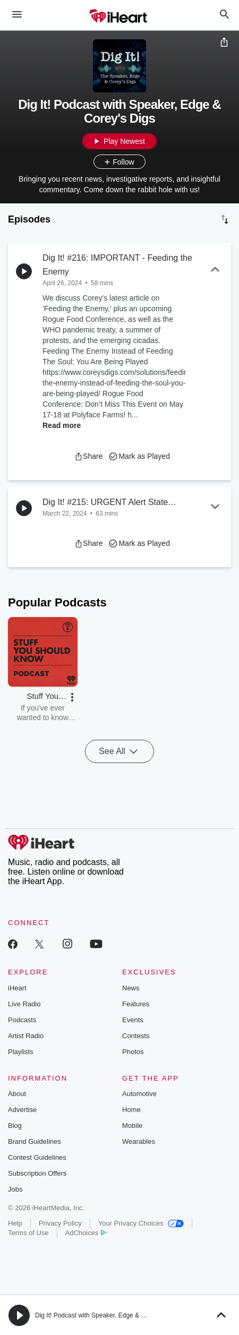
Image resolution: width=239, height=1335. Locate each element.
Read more (61, 425)
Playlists (20, 1052)
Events (132, 1020)
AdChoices (85, 1233)
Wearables (138, 1141)
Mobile (132, 1125)
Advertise (22, 1110)
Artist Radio (26, 1036)
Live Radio (24, 1004)
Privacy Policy (60, 1223)
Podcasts (22, 1020)
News (131, 988)
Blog (15, 1125)
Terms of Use (28, 1233)
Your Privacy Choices (141, 1223)
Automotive (139, 1094)
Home (131, 1110)
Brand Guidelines (34, 1141)
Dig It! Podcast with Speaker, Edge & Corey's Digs (106, 1315)
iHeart (17, 988)
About (17, 1094)
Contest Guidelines (37, 1157)
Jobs (15, 1189)
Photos (132, 1052)
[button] (88, 456)
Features (135, 1004)
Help (15, 1223)
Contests (135, 1036)
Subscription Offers (37, 1173)
